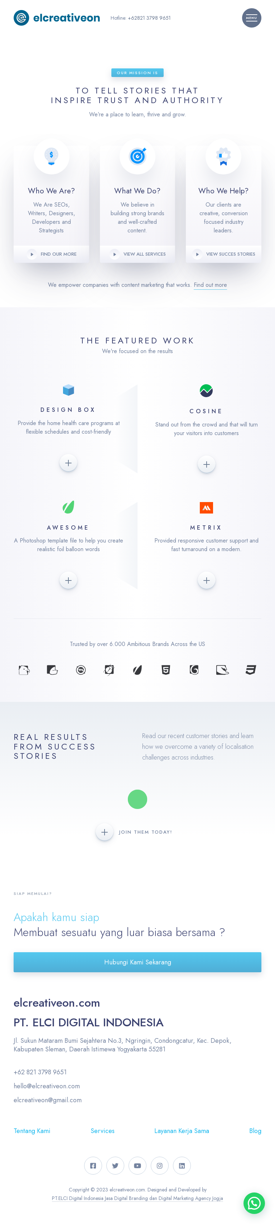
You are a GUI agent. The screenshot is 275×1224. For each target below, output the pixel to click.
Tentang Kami (32, 1131)
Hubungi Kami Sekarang (137, 962)
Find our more (59, 254)
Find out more (210, 285)
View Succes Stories (230, 254)
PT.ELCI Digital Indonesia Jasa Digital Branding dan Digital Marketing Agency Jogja (137, 1198)
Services (103, 1131)
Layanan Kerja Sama (181, 1131)
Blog (255, 1131)
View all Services (145, 254)
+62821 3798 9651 (149, 17)
